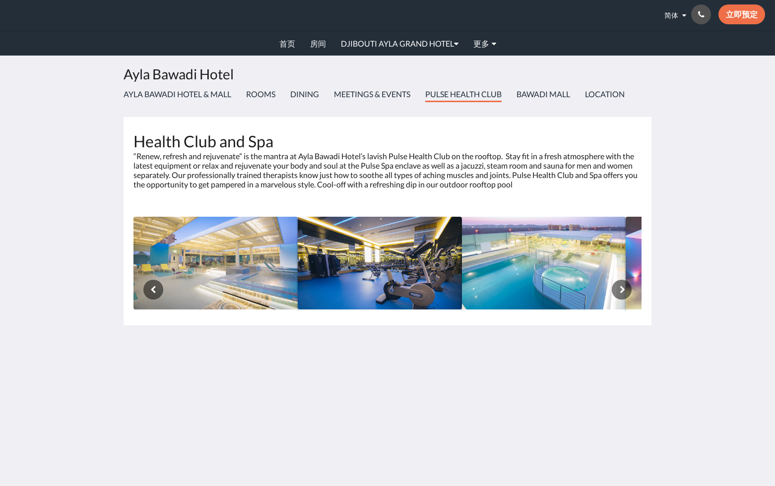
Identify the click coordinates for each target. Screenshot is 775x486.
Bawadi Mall (543, 94)
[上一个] (153, 290)
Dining (304, 94)
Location (605, 94)
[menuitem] (287, 43)
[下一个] (622, 290)
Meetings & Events (372, 94)
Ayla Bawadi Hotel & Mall (177, 94)
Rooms (260, 94)
